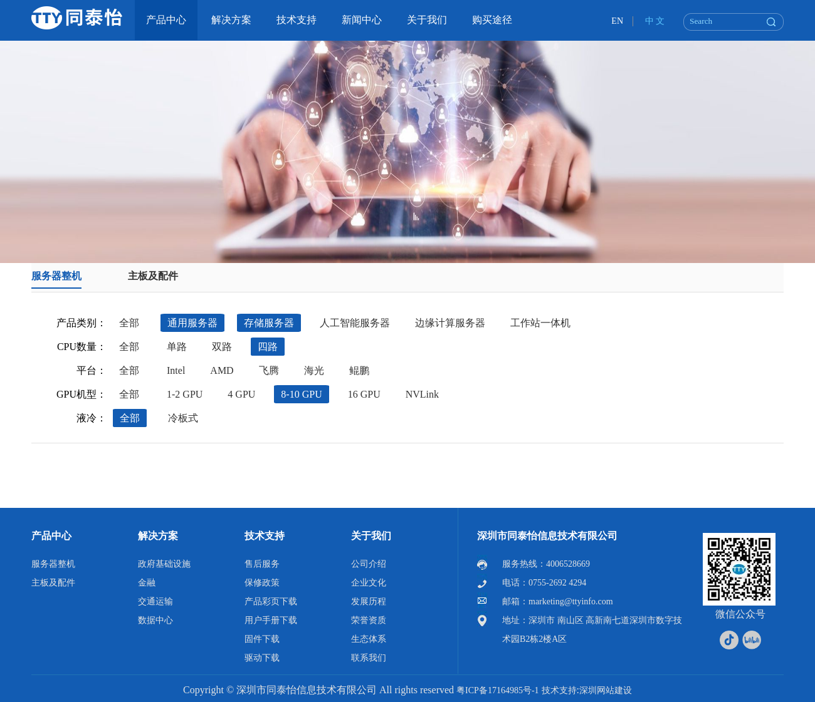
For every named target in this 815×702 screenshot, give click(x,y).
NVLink (422, 394)
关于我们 (371, 535)
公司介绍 (368, 564)
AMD (221, 370)
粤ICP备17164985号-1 (497, 690)
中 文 (655, 21)
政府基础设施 (164, 564)
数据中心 (155, 620)
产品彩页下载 (270, 601)
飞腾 (269, 370)
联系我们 (368, 658)
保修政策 (262, 582)
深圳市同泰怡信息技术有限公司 (547, 535)
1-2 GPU (184, 394)
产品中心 (51, 535)
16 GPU (364, 394)
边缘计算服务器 (450, 322)
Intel (176, 370)
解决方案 (158, 535)
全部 (129, 322)
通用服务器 (192, 322)
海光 (314, 370)
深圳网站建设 (605, 690)
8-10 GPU (301, 394)
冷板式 (183, 418)
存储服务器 (269, 322)
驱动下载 (262, 658)
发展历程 (368, 601)
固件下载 (262, 639)
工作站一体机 (540, 322)
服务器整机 (56, 276)
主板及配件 (153, 276)
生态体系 (368, 639)
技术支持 (264, 535)
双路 (222, 346)
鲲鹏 (359, 370)
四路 (268, 346)
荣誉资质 (368, 620)
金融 (146, 582)
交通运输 (155, 601)
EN (617, 21)
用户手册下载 (270, 620)
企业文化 (368, 582)
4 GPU (241, 394)
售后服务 (262, 564)
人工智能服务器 (355, 322)
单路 (177, 346)
